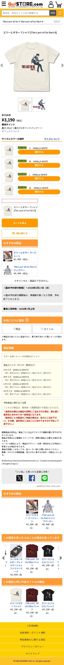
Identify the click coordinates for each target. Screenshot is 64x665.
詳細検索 (60, 12)
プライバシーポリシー (32, 646)
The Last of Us (10, 21)
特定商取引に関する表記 (32, 639)
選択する (39, 152)
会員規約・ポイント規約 (32, 632)
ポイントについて (10, 131)
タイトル (47, 329)
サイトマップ (33, 653)
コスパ (56, 21)
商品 (16, 329)
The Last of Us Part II (31, 21)
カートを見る (19, 223)
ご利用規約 (32, 625)
